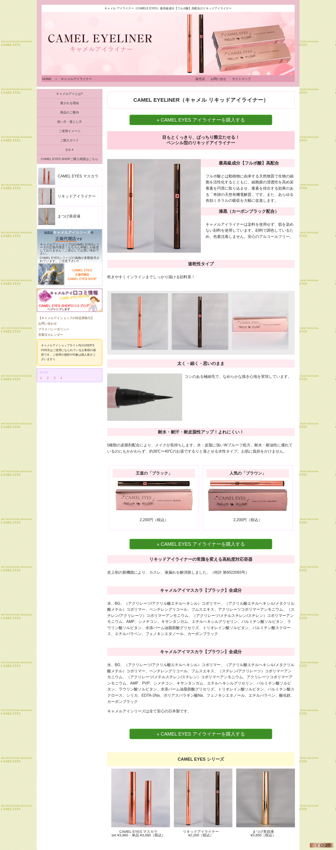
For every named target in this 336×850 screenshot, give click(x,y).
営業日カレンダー (50, 335)
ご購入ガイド (69, 140)
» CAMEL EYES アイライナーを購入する (201, 120)
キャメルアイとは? (69, 94)
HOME (47, 79)
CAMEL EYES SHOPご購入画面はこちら (69, 159)
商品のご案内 (69, 112)
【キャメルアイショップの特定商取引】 (66, 318)
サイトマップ (241, 79)
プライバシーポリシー (53, 329)
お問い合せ (218, 79)
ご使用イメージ (69, 131)
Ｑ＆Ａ (69, 149)
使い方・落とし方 (69, 121)
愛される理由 (69, 103)
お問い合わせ (47, 323)
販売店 (200, 79)
